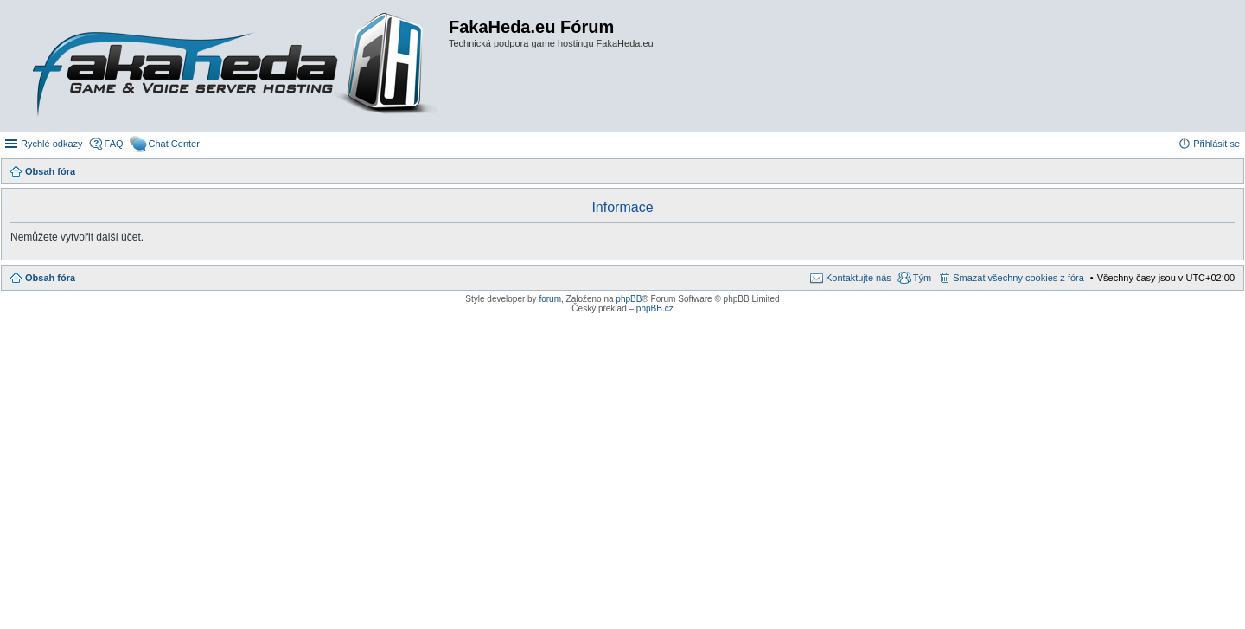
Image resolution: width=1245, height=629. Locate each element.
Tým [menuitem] (922, 278)
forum (550, 299)
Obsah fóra (50, 278)
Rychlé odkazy (52, 143)
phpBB (629, 299)
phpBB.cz (655, 308)
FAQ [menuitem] (114, 143)
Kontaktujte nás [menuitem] (858, 278)
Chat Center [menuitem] (174, 143)
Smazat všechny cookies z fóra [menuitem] (1018, 278)
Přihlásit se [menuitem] (1216, 143)
